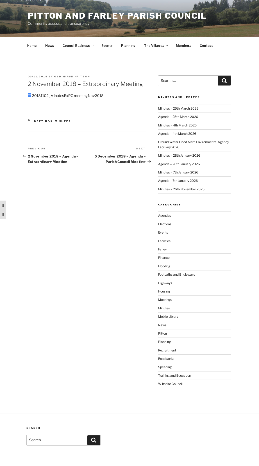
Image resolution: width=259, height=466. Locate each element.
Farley (162, 249)
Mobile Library (168, 316)
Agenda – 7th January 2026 (178, 180)
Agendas (164, 215)
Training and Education (174, 375)
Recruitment (167, 350)
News (49, 45)
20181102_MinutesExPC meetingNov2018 (68, 96)
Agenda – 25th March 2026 (178, 117)
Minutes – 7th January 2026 (178, 172)
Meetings (43, 121)
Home (32, 45)
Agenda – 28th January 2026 (179, 164)
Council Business (78, 45)
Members (183, 45)
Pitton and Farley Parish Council (117, 16)
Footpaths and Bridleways (176, 274)
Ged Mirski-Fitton (72, 76)
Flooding (164, 266)
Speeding (165, 367)
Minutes (63, 121)
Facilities (164, 241)
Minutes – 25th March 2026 (178, 108)
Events (107, 45)
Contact (206, 45)
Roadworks (166, 358)
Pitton (162, 333)
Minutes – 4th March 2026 (177, 125)
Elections (164, 224)
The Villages (156, 45)
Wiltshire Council (170, 384)
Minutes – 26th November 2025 (181, 189)
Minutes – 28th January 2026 (179, 155)
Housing (164, 291)
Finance (164, 257)
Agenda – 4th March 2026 (177, 133)
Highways (165, 283)
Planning (128, 45)
